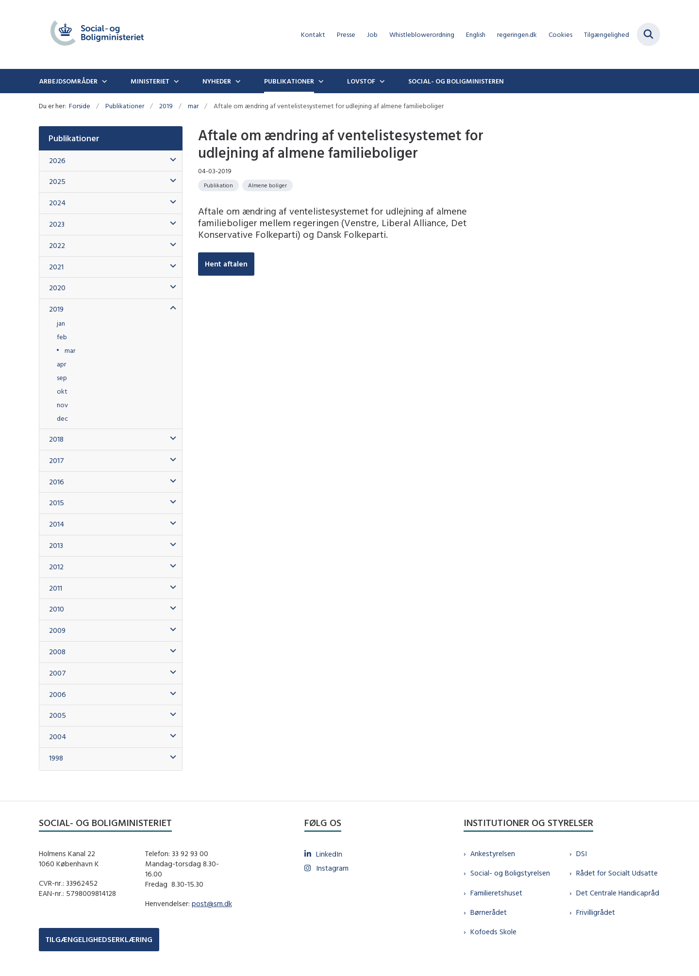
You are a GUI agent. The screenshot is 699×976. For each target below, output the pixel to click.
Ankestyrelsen (492, 853)
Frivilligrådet (595, 912)
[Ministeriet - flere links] (175, 81)
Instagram (332, 868)
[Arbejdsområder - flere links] (103, 81)
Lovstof (361, 81)
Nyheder (216, 81)
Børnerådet (488, 912)
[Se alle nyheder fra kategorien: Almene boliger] (267, 185)
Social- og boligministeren (456, 81)
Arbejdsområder (68, 81)
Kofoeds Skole (493, 931)
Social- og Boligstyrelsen (510, 872)
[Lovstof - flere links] (381, 81)
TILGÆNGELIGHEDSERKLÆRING (99, 939)
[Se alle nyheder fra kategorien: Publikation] (218, 185)
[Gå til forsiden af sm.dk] (97, 34)
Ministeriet (150, 81)
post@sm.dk (212, 903)
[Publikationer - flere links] (320, 81)
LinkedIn (329, 854)
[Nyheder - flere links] (237, 81)
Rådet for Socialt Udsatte (617, 872)
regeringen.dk (517, 34)
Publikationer (289, 81)
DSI (581, 853)
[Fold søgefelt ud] (648, 34)
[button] (170, 159)
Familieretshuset (496, 892)
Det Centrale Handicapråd (617, 892)
